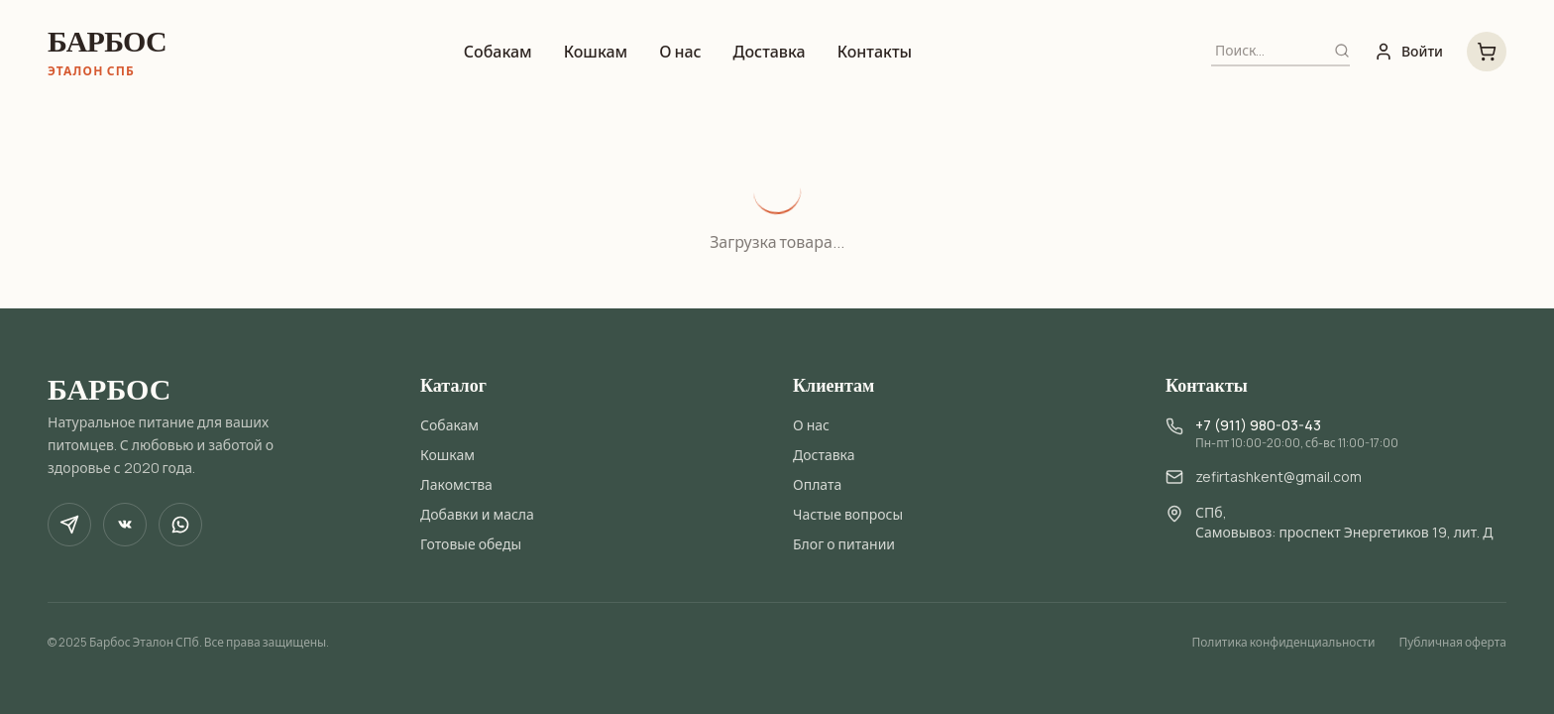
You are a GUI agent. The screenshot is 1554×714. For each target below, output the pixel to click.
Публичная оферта (1452, 643)
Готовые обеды (470, 544)
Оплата (817, 484)
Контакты (875, 51)
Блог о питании (844, 544)
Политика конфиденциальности (1283, 643)
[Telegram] (69, 524)
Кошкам (595, 51)
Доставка (769, 51)
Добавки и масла (477, 514)
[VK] (125, 524)
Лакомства (456, 484)
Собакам (498, 51)
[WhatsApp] (180, 524)
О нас (680, 51)
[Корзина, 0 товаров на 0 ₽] (1486, 51)
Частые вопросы (848, 514)
